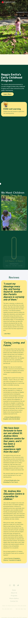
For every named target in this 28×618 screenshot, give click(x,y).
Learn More (7, 94)
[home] (12, 2)
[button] (25, 2)
